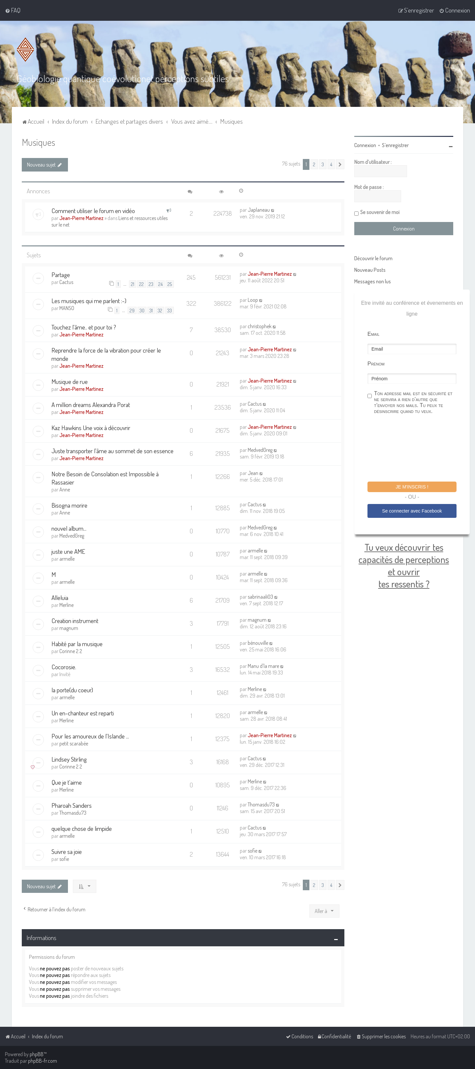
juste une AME (68, 551)
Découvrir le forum (373, 258)
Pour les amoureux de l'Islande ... (90, 736)
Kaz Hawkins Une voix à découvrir (90, 428)
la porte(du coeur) (72, 690)
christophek (259, 326)
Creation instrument (74, 620)
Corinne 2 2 (70, 651)
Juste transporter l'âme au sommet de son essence (112, 451)
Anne (64, 489)
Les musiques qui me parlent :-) (88, 301)
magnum (68, 628)
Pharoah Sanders (71, 805)
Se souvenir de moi (379, 212)
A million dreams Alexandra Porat (90, 404)
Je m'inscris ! (412, 486)
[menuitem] (12, 10)
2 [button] (314, 164)
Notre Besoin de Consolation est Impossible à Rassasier (105, 478)
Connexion (365, 145)
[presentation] (417, 449)
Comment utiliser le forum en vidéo (93, 210)
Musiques (38, 142)
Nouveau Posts (370, 270)
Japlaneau (259, 209)
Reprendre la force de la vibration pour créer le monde (106, 354)
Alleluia (59, 597)
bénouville (258, 643)
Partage (60, 274)
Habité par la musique (77, 644)
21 (132, 284)
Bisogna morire (69, 505)
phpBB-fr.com (42, 1060)
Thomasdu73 (72, 812)
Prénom (376, 363)
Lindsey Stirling (69, 759)
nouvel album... (68, 528)
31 (151, 310)
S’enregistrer (395, 145)
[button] (340, 164)
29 (132, 310)
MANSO (66, 308)
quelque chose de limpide (81, 828)
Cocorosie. (63, 667)
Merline (66, 605)
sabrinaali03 (260, 596)
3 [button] (323, 164)
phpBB (37, 1054)
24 (160, 284)
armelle (67, 558)
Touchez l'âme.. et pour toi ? (83, 327)
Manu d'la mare (263, 666)
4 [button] (331, 164)
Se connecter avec (412, 511)
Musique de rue (69, 381)
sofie (64, 859)
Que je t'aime (66, 782)
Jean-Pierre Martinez (81, 218)
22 (141, 284)
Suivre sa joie (66, 851)
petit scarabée (73, 743)
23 (151, 284)
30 (142, 310)
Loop (253, 300)
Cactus (66, 282)
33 (169, 310)
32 (160, 310)
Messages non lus (372, 281)
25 (170, 284)
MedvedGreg (260, 450)
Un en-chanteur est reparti (82, 713)
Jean (253, 473)
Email (373, 334)
